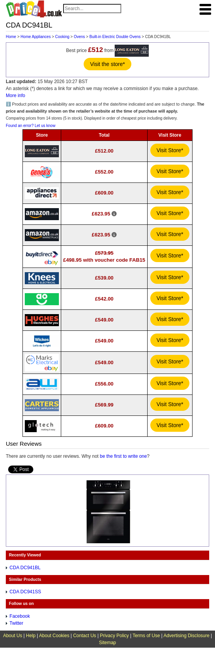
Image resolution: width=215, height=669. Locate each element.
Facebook (20, 616)
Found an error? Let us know (30, 125)
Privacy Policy (114, 635)
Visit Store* (170, 150)
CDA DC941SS (25, 591)
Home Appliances (36, 37)
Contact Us (84, 635)
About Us (12, 635)
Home (11, 37)
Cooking (62, 37)
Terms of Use (146, 635)
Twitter (16, 623)
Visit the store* (107, 64)
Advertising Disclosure (186, 635)
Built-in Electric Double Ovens (115, 37)
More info (15, 95)
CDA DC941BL (25, 567)
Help (31, 635)
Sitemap (107, 642)
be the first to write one (123, 456)
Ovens (79, 37)
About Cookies (54, 635)
